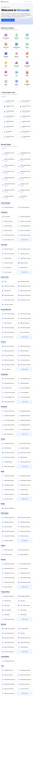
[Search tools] (25, 2)
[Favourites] (27, 2)
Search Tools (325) (8, 20)
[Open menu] (31, 2)
